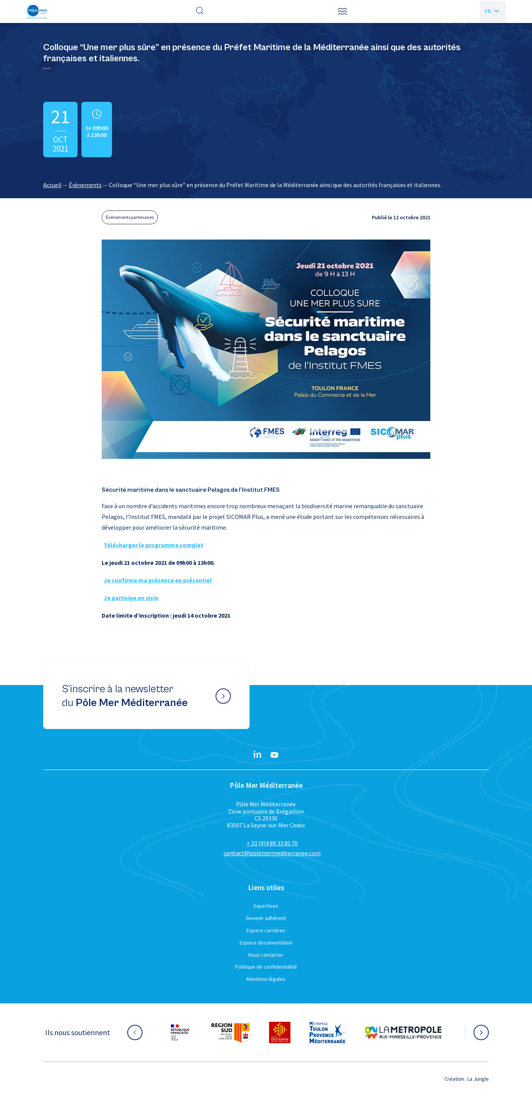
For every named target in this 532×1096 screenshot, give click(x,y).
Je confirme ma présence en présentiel (158, 580)
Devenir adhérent (266, 918)
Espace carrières (266, 930)
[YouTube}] (274, 755)
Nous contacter (266, 954)
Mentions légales (266, 978)
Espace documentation (266, 942)
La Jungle (478, 1078)
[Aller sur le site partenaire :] (180, 1032)
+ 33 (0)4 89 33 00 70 (272, 843)
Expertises (266, 905)
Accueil (52, 185)
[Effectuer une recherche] (199, 11)
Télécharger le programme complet (153, 545)
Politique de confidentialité (266, 966)
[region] (266, 184)
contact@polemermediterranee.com (272, 853)
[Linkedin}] (257, 755)
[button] (342, 11)
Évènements (85, 185)
